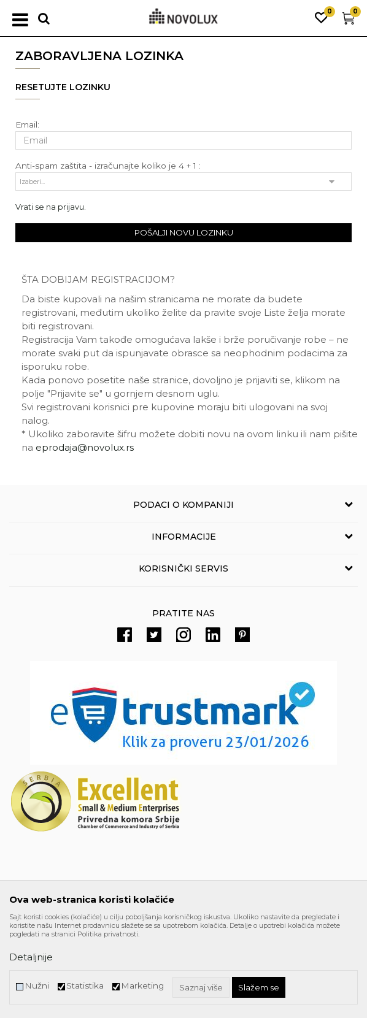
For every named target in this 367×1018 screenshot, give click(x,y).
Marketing (142, 985)
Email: (27, 124)
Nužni (37, 985)
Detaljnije (31, 957)
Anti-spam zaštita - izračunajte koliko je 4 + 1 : (108, 165)
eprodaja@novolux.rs (85, 447)
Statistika (85, 985)
